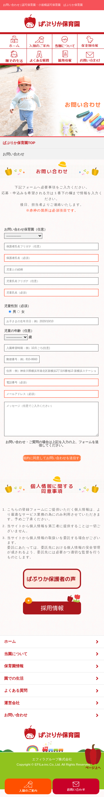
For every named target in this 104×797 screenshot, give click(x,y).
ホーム (52, 650)
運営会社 (52, 711)
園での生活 (52, 686)
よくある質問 (52, 699)
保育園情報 (52, 674)
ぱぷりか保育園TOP (19, 143)
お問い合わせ (52, 723)
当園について (52, 662)
